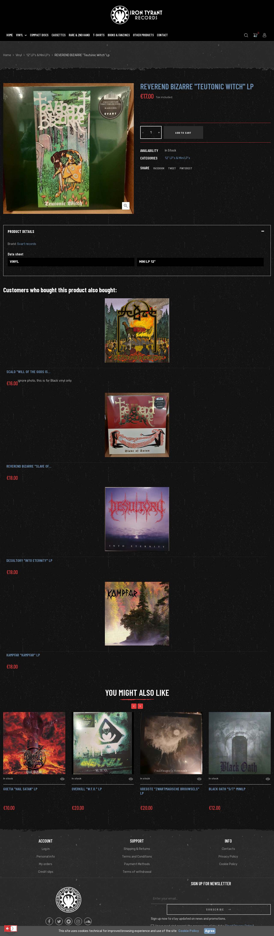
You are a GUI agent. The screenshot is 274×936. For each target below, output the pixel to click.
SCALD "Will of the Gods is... (28, 371)
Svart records (26, 244)
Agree (209, 931)
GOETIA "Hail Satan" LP (20, 788)
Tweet (172, 168)
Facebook (158, 168)
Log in (46, 849)
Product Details (21, 232)
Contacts (228, 849)
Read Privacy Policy (239, 915)
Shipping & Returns (137, 849)
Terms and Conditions (137, 856)
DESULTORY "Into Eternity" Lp (29, 560)
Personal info (46, 856)
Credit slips (45, 872)
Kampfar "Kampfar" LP (23, 654)
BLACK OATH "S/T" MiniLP (227, 788)
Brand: (12, 244)
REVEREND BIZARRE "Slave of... (28, 466)
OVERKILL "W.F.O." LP (87, 788)
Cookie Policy (228, 864)
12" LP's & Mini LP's (177, 158)
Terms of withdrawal (137, 872)
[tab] (137, 231)
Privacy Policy (228, 856)
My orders (45, 864)
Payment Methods (137, 864)
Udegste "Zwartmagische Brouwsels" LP (169, 790)
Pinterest (186, 168)
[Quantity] (151, 132)
